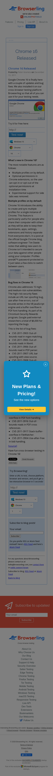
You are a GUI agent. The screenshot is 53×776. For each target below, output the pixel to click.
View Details (26, 409)
